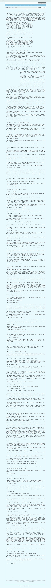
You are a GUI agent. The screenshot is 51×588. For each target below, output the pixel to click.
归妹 (13, 7)
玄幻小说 (11, 7)
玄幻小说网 (26, 586)
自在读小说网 (7, 7)
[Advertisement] (39, 33)
